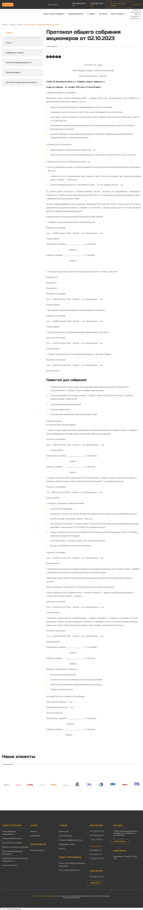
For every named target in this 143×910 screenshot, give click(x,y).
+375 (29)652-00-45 (79, 5)
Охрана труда (64, 829)
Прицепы (33, 829)
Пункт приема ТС (117, 14)
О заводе (91, 14)
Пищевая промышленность (12, 836)
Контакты (103, 14)
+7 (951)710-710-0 (96, 5)
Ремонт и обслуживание (53, 14)
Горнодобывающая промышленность (9, 830)
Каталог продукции (21, 4)
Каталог (137, 5)
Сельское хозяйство (9, 863)
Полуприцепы (35, 833)
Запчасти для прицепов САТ (69, 868)
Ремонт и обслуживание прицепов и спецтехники (72, 862)
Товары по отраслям (11, 823)
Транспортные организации (12, 840)
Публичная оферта (65, 833)
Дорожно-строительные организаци (15, 845)
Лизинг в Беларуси (37, 848)
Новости (19, 25)
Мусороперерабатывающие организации (12, 850)
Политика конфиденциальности (70, 838)
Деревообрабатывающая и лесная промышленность (15, 857)
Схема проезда (120, 841)
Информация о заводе (67, 842)
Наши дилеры (96, 883)
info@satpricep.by (95, 844)
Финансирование (75, 14)
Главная (4, 25)
